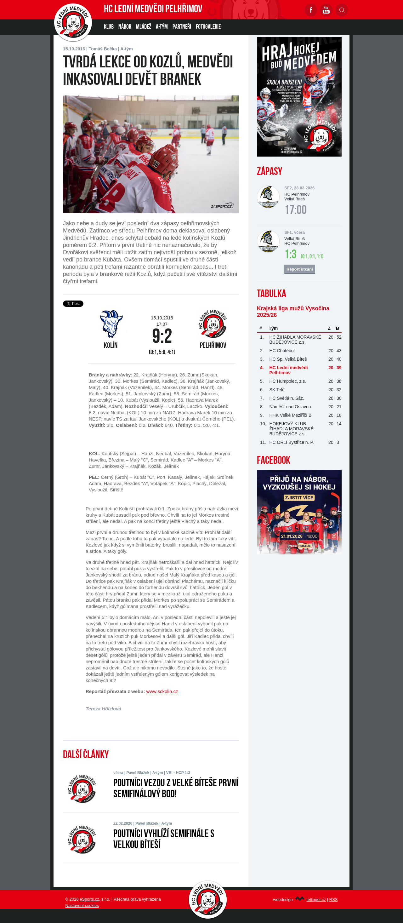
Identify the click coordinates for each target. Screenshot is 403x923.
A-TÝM (162, 27)
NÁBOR (124, 27)
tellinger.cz (316, 899)
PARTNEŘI (182, 27)
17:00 (295, 210)
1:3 (290, 255)
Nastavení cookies (82, 905)
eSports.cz (89, 899)
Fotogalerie (208, 27)
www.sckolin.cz (162, 691)
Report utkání (300, 269)
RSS (333, 899)
